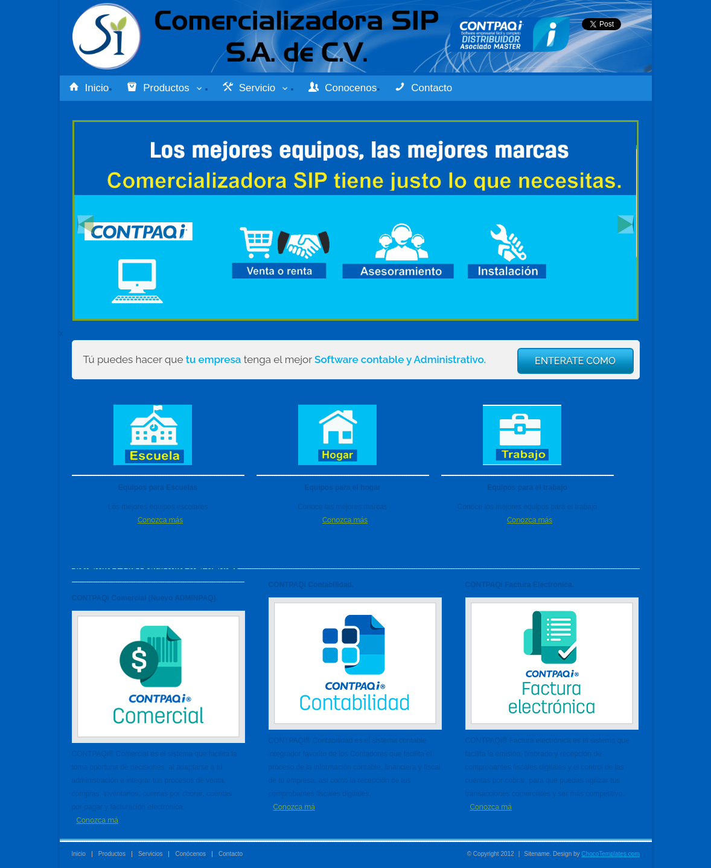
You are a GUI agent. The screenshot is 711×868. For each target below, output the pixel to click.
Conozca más (160, 520)
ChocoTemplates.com (610, 853)
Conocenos (342, 88)
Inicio (89, 88)
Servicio (256, 88)
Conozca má (97, 820)
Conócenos (190, 853)
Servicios (150, 853)
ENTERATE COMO (575, 361)
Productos (166, 88)
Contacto (423, 88)
